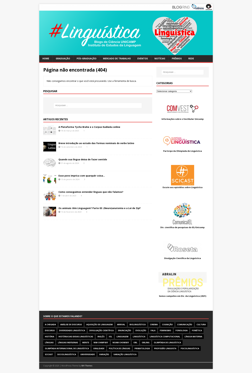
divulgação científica (101, 330)
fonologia (182, 330)
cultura (201, 324)
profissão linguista (165, 348)
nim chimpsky (101, 342)
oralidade (98, 348)
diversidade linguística (72, 330)
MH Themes (86, 365)
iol (110, 336)
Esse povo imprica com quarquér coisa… (82, 175)
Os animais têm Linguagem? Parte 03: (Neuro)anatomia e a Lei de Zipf (99, 208)
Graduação (63, 58)
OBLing (145, 342)
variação (104, 354)
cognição (167, 324)
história (49, 336)
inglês (100, 336)
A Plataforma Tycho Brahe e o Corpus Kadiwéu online (89, 126)
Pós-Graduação (86, 58)
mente (85, 342)
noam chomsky (121, 342)
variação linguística (124, 354)
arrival (121, 324)
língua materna (193, 336)
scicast (49, 354)
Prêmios (177, 58)
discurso (50, 330)
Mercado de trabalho (117, 58)
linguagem (122, 336)
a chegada (50, 324)
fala (153, 330)
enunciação (124, 330)
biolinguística (138, 324)
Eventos (142, 58)
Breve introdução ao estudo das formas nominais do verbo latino (96, 143)
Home (45, 58)
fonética (197, 330)
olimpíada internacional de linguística (67, 348)
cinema (154, 324)
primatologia (142, 348)
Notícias (159, 58)
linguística (139, 336)
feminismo (165, 330)
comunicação (184, 324)
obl (135, 342)
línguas (49, 342)
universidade (87, 354)
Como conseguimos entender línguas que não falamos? (91, 191)
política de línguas (119, 348)
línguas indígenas (68, 342)
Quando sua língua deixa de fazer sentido (83, 159)
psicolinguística (190, 348)
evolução (140, 330)
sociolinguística (66, 354)
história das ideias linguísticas (76, 336)
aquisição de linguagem (99, 324)
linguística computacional (165, 336)
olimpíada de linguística (167, 342)
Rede (191, 58)
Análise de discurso (71, 324)
